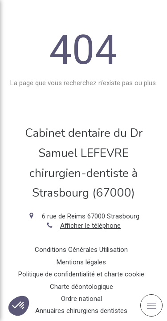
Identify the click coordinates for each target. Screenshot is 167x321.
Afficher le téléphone (90, 226)
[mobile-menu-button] (151, 305)
